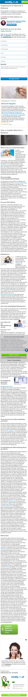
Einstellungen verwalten (14, 357)
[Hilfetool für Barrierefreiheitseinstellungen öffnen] (26, 350)
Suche (27, 2)
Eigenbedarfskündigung (7, 112)
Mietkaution (12, 501)
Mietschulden (14, 115)
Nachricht (3, 64)
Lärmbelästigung (5, 115)
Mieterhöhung (12, 113)
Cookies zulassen (14, 355)
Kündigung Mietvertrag (6, 386)
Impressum (9, 360)
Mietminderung (20, 113)
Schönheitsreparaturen (7, 505)
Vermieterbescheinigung (20, 183)
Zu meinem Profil (11, 24)
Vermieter (17, 262)
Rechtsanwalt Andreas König (15, 21)
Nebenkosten (21, 115)
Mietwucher (6, 566)
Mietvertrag (4, 165)
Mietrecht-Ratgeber (8, 104)
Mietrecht (9, 12)
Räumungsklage (9, 431)
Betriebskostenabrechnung (8, 294)
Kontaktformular (8, 664)
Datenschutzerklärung (17, 360)
